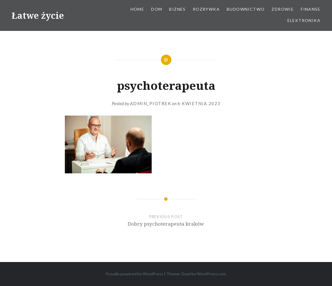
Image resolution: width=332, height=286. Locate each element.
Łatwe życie (38, 15)
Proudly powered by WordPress (134, 273)
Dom (156, 9)
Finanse (310, 9)
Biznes (177, 9)
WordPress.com (211, 273)
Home (137, 9)
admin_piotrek (150, 103)
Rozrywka (206, 9)
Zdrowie (283, 9)
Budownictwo (246, 9)
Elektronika (303, 20)
